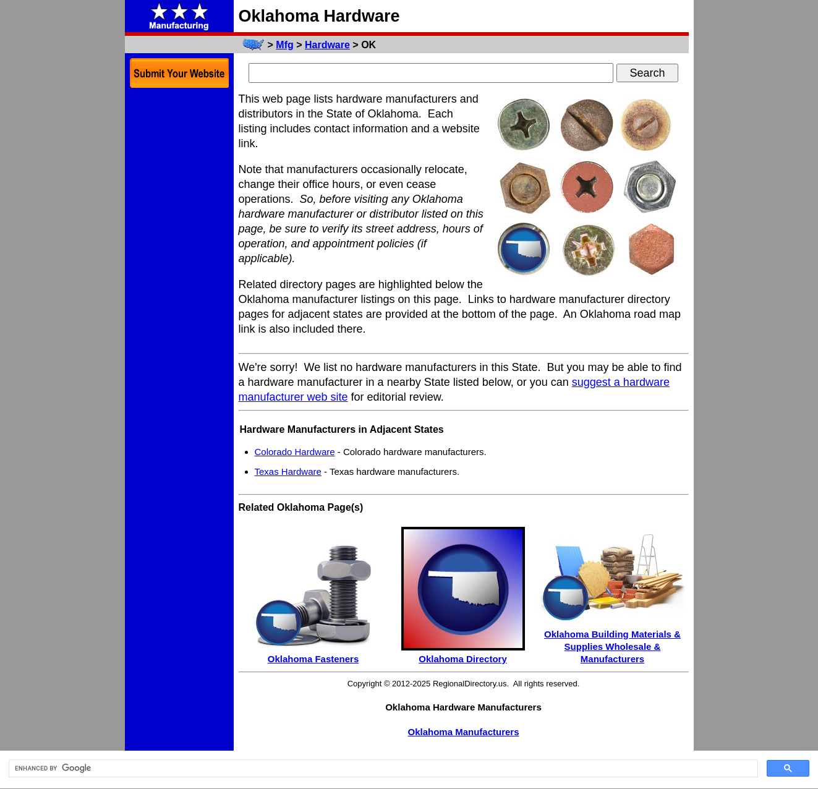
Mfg (284, 45)
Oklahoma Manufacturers (463, 732)
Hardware (327, 45)
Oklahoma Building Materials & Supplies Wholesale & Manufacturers (612, 646)
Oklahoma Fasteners (313, 659)
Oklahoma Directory (463, 659)
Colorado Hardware (295, 451)
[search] (382, 768)
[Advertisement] (179, 283)
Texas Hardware (288, 471)
